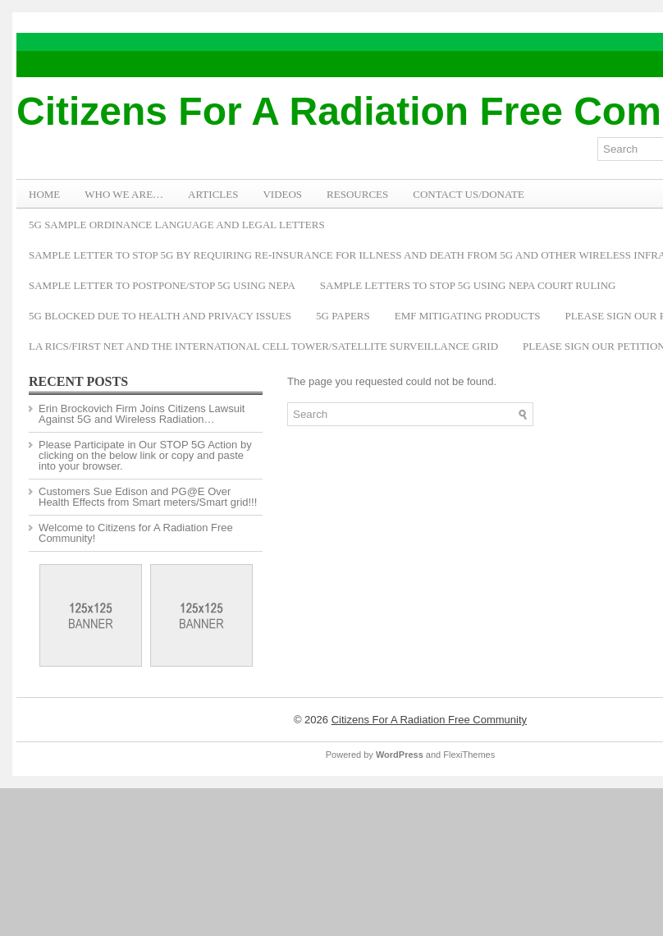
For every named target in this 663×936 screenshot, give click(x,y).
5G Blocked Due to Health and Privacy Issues (160, 316)
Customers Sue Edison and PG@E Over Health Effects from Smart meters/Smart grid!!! (148, 496)
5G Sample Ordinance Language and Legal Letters (177, 224)
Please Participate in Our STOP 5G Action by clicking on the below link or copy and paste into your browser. (145, 455)
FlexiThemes (469, 754)
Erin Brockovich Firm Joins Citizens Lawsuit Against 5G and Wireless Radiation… (142, 413)
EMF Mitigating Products (468, 316)
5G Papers (343, 316)
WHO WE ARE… (124, 194)
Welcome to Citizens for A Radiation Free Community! (136, 532)
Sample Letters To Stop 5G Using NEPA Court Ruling (468, 285)
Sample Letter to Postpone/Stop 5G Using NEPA (162, 285)
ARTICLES (213, 194)
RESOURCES (357, 194)
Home (44, 194)
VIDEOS (282, 194)
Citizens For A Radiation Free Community (429, 719)
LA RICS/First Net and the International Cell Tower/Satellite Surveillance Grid (263, 346)
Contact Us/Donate (468, 194)
